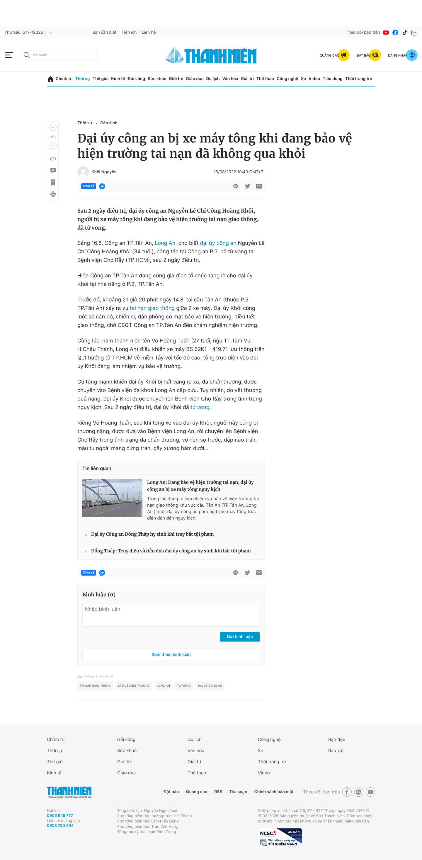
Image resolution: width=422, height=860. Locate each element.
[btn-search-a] (26, 55)
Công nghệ (287, 78)
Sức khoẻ (127, 750)
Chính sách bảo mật (273, 791)
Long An (165, 243)
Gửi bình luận (240, 636)
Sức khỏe (157, 78)
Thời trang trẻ (358, 78)
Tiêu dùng (333, 78)
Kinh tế (118, 78)
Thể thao (265, 78)
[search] (59, 55)
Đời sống (136, 78)
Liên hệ (149, 32)
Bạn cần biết (104, 32)
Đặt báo (171, 791)
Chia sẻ (88, 186)
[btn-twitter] (247, 186)
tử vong (200, 407)
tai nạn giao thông (152, 308)
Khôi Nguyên (104, 172)
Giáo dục (194, 78)
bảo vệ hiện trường (134, 686)
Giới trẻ (176, 78)
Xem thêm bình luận (171, 654)
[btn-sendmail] (259, 186)
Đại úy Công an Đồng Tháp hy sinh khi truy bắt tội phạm (152, 534)
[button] (53, 127)
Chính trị (64, 78)
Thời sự (82, 78)
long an (163, 686)
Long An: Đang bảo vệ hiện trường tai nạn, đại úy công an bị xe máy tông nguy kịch (200, 486)
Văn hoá (196, 750)
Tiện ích (129, 32)
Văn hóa (230, 78)
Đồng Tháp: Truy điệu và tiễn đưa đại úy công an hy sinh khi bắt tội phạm (171, 551)
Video (314, 78)
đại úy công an (218, 243)
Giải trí (247, 78)
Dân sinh (109, 123)
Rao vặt (336, 750)
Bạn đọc (336, 739)
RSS (218, 791)
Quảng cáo (196, 791)
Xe (303, 78)
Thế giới (100, 78)
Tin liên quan (96, 468)
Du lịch (212, 78)
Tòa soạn (238, 791)
